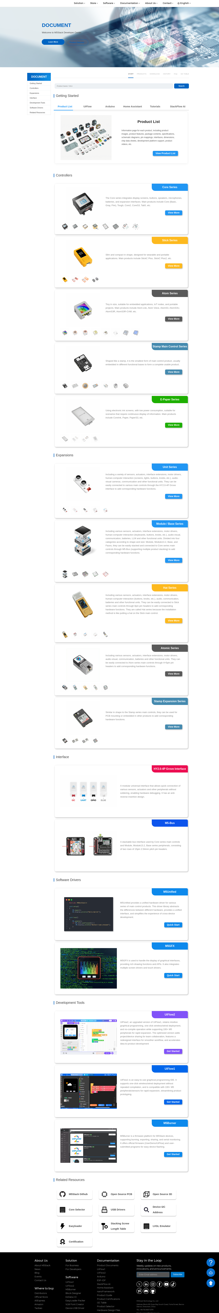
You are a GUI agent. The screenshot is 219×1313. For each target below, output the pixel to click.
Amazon (39, 1290)
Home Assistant (105, 1273)
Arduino (101, 1262)
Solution (78, 3)
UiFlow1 (70, 1267)
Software (108, 3)
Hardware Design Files (108, 1295)
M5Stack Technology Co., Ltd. (59, 1309)
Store (93, 3)
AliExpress (40, 1286)
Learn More (53, 42)
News (37, 1254)
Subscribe (177, 1260)
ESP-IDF (101, 1266)
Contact (167, 3)
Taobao (38, 1293)
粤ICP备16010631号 (177, 1309)
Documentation (129, 3)
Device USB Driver (75, 1293)
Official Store (41, 1282)
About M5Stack (42, 1251)
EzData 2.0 (71, 1282)
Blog (37, 1258)
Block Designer (73, 1279)
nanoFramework (105, 1277)
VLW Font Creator (75, 1290)
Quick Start (172, 911)
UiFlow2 (70, 1271)
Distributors (41, 1279)
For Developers (73, 1254)
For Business (72, 1251)
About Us (150, 3)
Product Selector (77, 42)
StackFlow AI (104, 1269)
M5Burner (71, 1275)
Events (38, 1262)
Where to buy (44, 1273)
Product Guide (104, 1281)
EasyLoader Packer (75, 1286)
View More (173, 197)
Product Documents (107, 1251)
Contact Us (40, 1266)
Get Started (172, 1038)
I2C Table (101, 1288)
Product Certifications (108, 1284)
